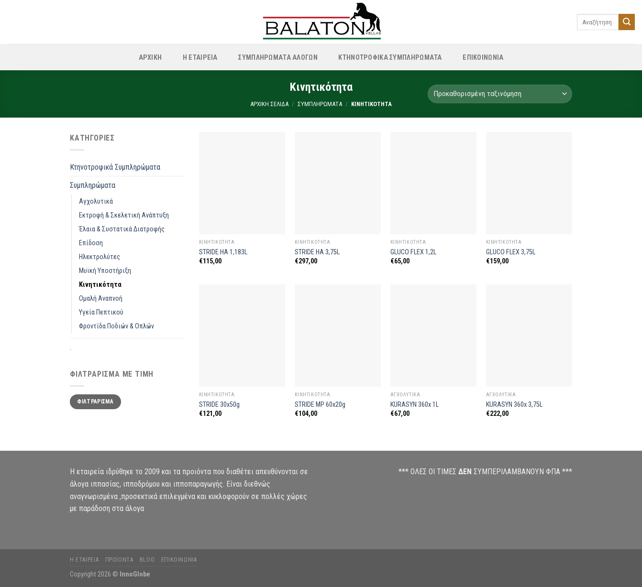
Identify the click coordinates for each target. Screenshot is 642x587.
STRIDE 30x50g (219, 405)
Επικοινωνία (179, 559)
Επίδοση (91, 243)
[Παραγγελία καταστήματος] (500, 94)
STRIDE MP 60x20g (320, 405)
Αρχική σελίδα (269, 104)
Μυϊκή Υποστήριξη (105, 271)
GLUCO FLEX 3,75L (510, 252)
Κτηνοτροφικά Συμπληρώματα (390, 58)
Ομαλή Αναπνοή (100, 298)
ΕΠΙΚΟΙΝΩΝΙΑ (483, 58)
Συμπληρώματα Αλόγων (277, 58)
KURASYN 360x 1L (414, 405)
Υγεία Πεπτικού (101, 312)
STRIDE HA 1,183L (223, 252)
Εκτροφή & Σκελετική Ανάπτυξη (124, 215)
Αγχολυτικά (96, 201)
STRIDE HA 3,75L (317, 252)
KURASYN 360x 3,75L (514, 405)
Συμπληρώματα (320, 104)
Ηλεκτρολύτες (99, 257)
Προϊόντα (119, 559)
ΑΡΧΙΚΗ (150, 58)
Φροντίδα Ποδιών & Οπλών (116, 326)
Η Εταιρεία (200, 58)
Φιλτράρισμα (95, 401)
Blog (147, 559)
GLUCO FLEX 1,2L (413, 252)
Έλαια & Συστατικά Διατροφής (122, 229)
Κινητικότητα (100, 285)
